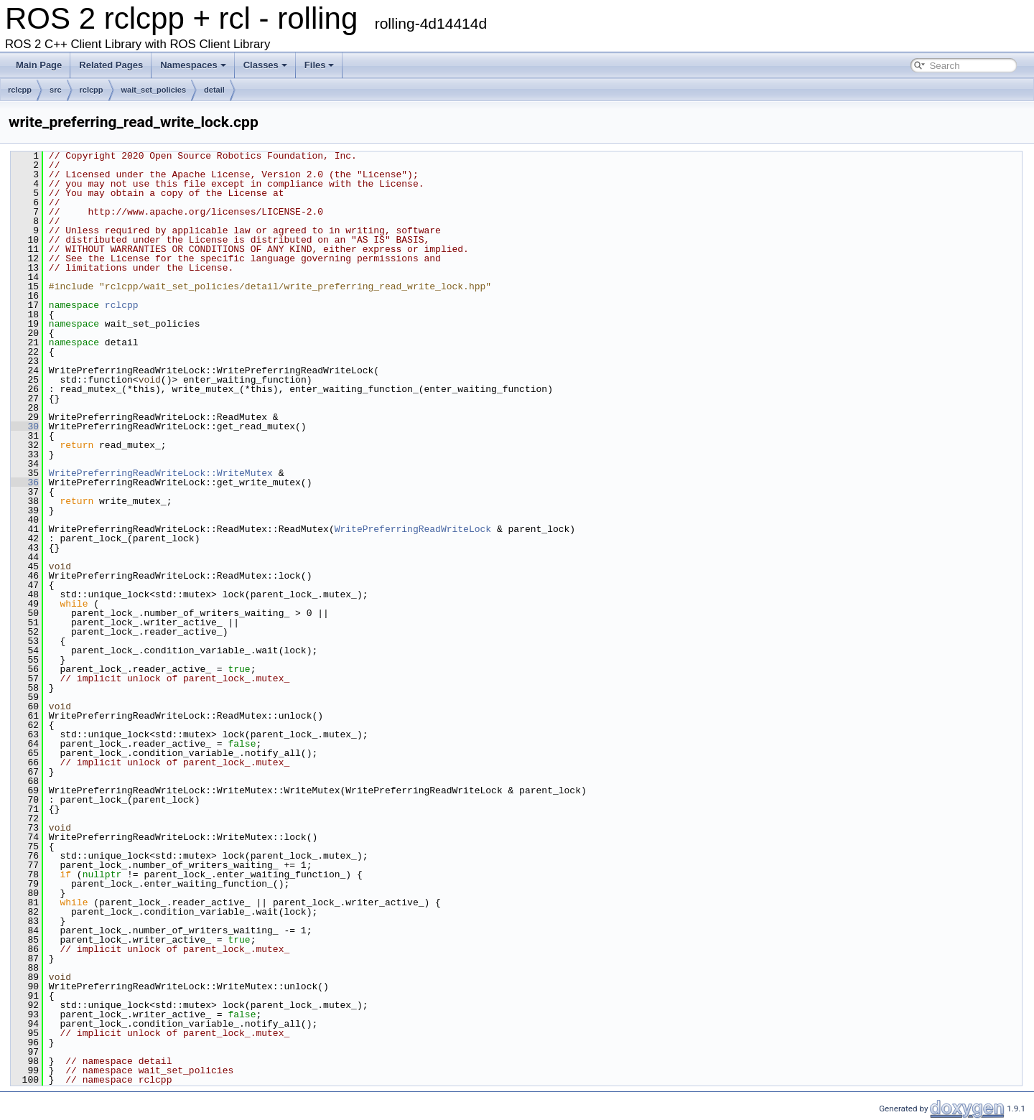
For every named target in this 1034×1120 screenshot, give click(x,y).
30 (25, 426)
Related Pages (111, 65)
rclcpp (20, 89)
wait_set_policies (154, 89)
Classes (265, 65)
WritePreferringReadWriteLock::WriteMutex (161, 473)
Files (319, 65)
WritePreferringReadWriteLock (413, 529)
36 (25, 482)
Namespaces (193, 65)
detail (214, 89)
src (56, 89)
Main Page (39, 65)
